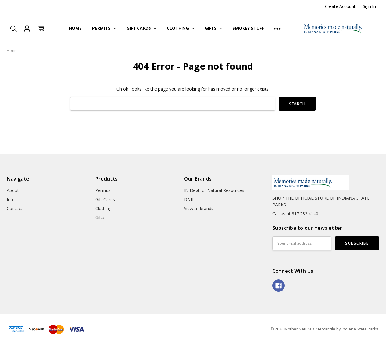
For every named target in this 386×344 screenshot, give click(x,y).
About (13, 190)
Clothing (180, 28)
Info (11, 199)
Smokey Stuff (247, 28)
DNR (188, 199)
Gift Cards (141, 28)
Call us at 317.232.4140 (295, 214)
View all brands (198, 208)
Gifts (213, 28)
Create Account (340, 6)
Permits (104, 28)
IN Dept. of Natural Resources (214, 190)
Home (75, 28)
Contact (14, 208)
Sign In (369, 6)
